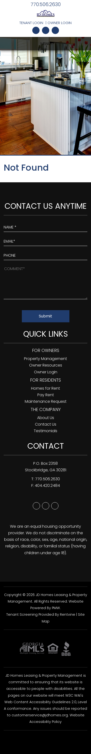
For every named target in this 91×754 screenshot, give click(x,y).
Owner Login (60, 22)
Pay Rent (45, 395)
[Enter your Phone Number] (45, 254)
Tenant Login (31, 22)
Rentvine (67, 614)
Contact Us (45, 424)
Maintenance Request (45, 401)
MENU (45, 43)
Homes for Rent (45, 388)
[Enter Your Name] (45, 226)
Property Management (45, 358)
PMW (56, 607)
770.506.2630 (46, 4)
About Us (45, 418)
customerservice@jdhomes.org (40, 715)
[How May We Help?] (45, 282)
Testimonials (45, 431)
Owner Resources (45, 365)
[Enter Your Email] (45, 240)
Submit (45, 316)
